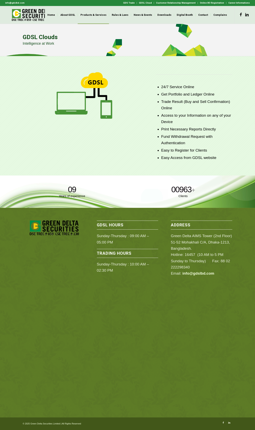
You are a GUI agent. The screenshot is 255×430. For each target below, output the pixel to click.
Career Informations (239, 3)
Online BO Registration (212, 3)
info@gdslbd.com (198, 273)
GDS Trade (129, 3)
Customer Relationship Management (176, 3)
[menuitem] (129, 3)
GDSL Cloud (145, 3)
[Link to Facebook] (241, 15)
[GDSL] (31, 15)
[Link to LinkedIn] (247, 15)
